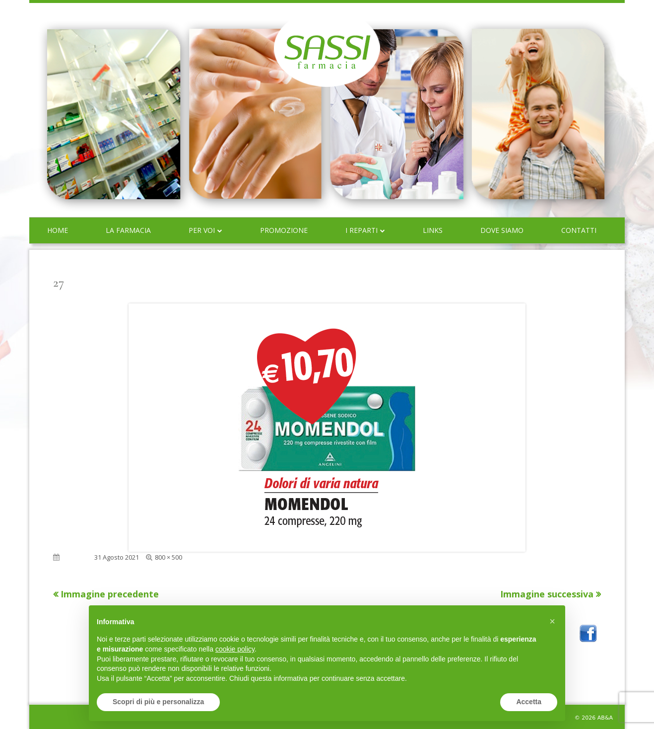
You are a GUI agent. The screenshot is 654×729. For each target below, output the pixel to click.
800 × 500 (168, 557)
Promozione (284, 230)
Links (433, 230)
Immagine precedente (110, 594)
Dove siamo (501, 230)
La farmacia (128, 230)
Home (57, 230)
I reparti (361, 230)
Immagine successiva (546, 594)
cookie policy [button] (235, 649)
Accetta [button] (528, 702)
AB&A (605, 718)
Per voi (202, 230)
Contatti (578, 230)
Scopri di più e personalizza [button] (158, 702)
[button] (552, 621)
